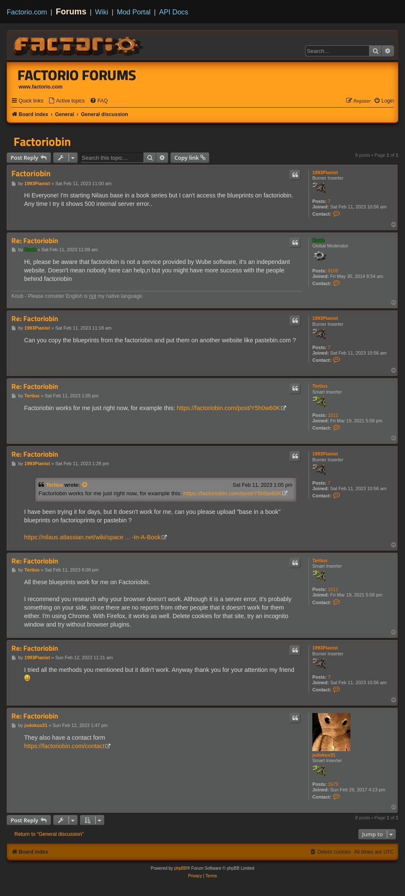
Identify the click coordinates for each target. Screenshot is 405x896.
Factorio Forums (77, 75)
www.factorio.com (41, 87)
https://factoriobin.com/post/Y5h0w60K (228, 408)
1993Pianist (325, 172)
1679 (333, 784)
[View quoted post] (85, 485)
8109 (333, 270)
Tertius (320, 385)
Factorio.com (27, 12)
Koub (318, 240)
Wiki (101, 12)
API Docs (173, 12)
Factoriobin (42, 141)
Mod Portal (134, 12)
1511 (333, 415)
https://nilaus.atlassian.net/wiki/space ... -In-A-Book (92, 537)
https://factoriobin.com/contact (64, 746)
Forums (71, 11)
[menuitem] (66, 101)
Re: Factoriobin (34, 240)
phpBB (180, 868)
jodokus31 (323, 754)
